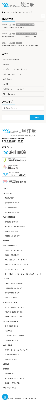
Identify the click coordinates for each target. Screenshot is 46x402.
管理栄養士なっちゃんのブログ (25, 25)
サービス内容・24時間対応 (14, 283)
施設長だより (7, 79)
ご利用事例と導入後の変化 (13, 288)
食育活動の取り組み (11, 340)
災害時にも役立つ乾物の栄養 (13, 27)
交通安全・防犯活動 (11, 231)
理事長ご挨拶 (9, 198)
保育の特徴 (8, 331)
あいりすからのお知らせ (11, 59)
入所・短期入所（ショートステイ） (16, 260)
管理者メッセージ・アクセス (14, 317)
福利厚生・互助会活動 (12, 383)
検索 (37, 117)
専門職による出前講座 (12, 236)
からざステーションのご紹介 (14, 250)
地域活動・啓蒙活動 (11, 222)
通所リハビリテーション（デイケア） (17, 264)
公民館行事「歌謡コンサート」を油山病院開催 (20, 45)
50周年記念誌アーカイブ (13, 355)
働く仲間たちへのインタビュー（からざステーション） (23, 274)
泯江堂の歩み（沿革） (12, 212)
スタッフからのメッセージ (12, 74)
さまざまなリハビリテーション (15, 269)
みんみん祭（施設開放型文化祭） (16, 226)
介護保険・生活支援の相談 (13, 312)
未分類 (5, 84)
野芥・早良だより (9, 94)
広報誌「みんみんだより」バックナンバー (19, 350)
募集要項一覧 (9, 373)
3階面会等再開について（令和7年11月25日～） (20, 36)
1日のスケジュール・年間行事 (15, 336)
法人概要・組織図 (11, 207)
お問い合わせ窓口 (11, 359)
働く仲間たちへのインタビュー (15, 378)
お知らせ (19, 43)
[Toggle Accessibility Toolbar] (5, 397)
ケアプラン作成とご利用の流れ (15, 307)
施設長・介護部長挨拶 (12, 255)
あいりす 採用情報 (11, 298)
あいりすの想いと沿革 (12, 293)
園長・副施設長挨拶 (11, 326)
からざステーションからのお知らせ (26, 34)
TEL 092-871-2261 (12, 141)
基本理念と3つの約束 (12, 203)
